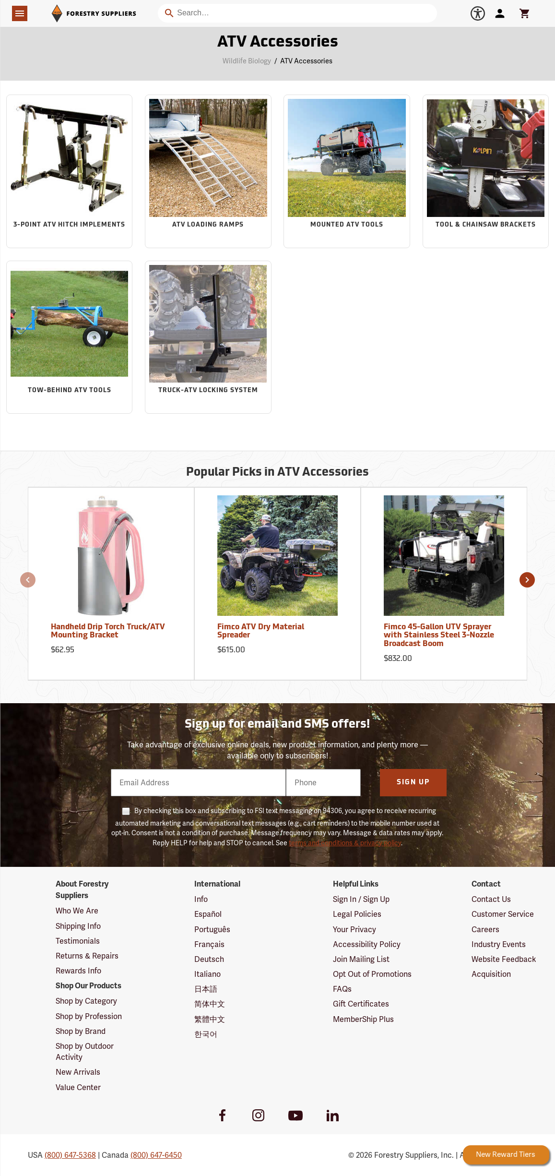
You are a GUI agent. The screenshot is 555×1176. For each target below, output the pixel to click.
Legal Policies (357, 914)
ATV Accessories (306, 61)
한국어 (205, 1034)
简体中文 (209, 1004)
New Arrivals (78, 1072)
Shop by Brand (81, 1031)
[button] (27, 580)
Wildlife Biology (247, 61)
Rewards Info (78, 971)
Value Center (78, 1087)
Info (201, 899)
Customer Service (503, 914)
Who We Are (77, 911)
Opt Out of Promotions (372, 974)
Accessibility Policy (367, 944)
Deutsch (209, 959)
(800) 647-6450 (156, 1155)
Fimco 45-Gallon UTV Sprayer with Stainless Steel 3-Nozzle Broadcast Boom (439, 636)
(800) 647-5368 (70, 1155)
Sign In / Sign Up (361, 899)
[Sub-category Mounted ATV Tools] (346, 171)
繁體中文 (209, 1019)
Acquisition (491, 974)
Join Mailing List (361, 959)
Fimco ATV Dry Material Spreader (260, 632)
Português (212, 929)
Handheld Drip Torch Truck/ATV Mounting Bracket (108, 632)
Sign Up (413, 782)
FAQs (342, 989)
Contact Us (491, 899)
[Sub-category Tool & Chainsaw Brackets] (486, 171)
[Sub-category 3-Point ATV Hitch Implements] (69, 171)
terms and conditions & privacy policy (345, 843)
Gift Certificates (361, 1004)
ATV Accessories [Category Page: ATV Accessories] (277, 42)
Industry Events (499, 944)
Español (208, 914)
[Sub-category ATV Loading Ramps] (208, 171)
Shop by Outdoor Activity (85, 1051)
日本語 (205, 989)
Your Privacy (354, 929)
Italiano (207, 974)
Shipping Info (78, 926)
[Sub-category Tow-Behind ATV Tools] (69, 337)
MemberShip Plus (363, 1019)
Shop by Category (86, 1001)
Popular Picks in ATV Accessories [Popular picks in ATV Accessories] (277, 473)
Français (209, 944)
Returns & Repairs (87, 956)
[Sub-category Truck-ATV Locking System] (208, 337)
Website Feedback (504, 959)
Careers (485, 929)
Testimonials (78, 941)
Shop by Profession (89, 1016)
